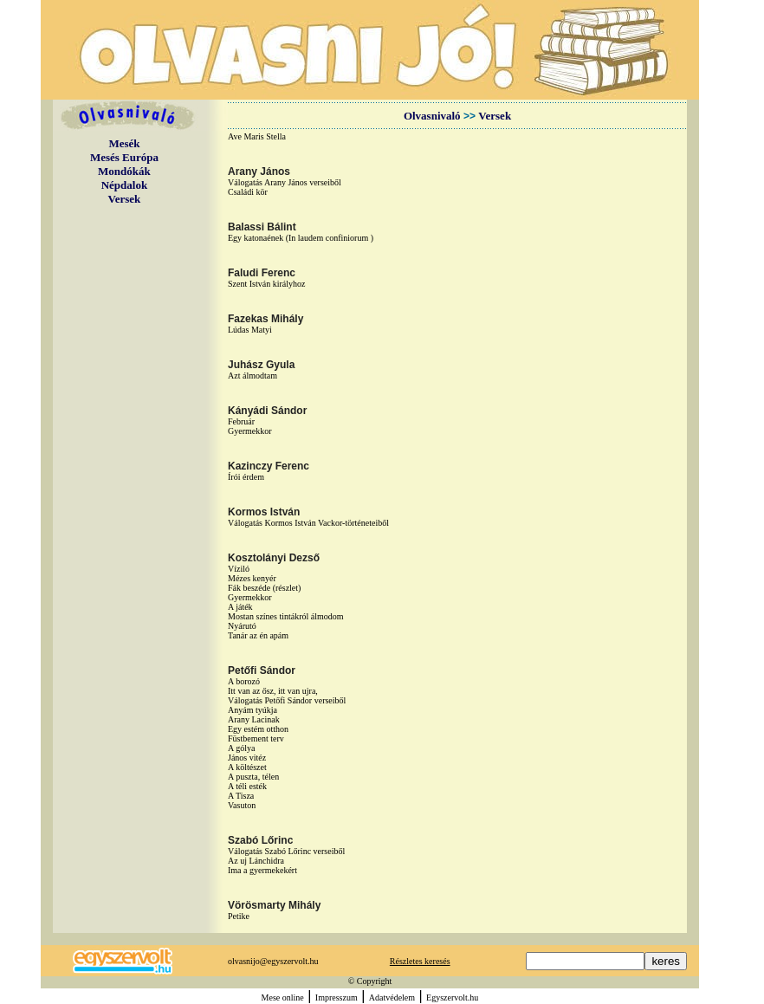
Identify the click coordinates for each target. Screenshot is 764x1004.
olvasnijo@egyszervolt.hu (273, 961)
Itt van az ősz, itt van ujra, (273, 691)
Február (241, 421)
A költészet (247, 767)
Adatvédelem (392, 997)
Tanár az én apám (258, 635)
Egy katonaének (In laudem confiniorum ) (300, 238)
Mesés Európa (124, 157)
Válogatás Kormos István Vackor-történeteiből (308, 523)
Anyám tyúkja (252, 710)
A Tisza (241, 795)
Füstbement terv (256, 738)
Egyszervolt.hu (452, 997)
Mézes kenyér (252, 578)
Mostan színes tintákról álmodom (286, 616)
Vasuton (242, 805)
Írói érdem (246, 477)
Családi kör (248, 192)
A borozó (244, 681)
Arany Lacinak (254, 719)
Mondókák (124, 171)
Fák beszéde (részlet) (264, 588)
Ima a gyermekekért (262, 870)
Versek (124, 198)
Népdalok (124, 184)
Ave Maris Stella (257, 136)
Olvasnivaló (432, 115)
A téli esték (247, 786)
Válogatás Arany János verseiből (284, 182)
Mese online (283, 997)
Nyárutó (242, 626)
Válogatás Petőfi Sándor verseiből (287, 700)
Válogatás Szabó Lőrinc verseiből (286, 851)
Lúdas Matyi (250, 329)
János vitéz (247, 757)
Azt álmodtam (252, 375)
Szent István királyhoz (266, 283)
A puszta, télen (253, 776)
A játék (240, 607)
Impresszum (336, 997)
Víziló (238, 568)
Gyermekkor (250, 431)
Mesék (123, 143)
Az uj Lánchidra (256, 860)
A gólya (241, 748)
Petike (238, 916)
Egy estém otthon (258, 729)
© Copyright (370, 981)
